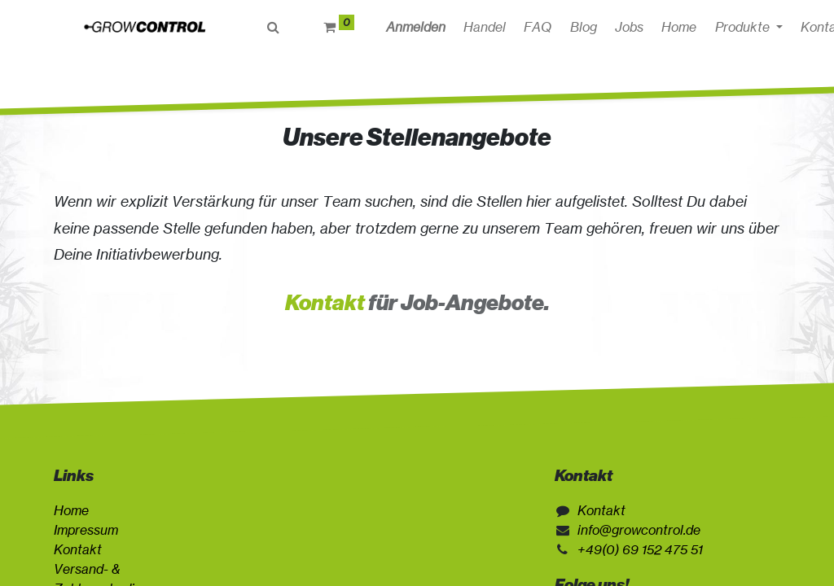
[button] (674, 27)
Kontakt (325, 303)
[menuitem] (491, 27)
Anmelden (422, 27)
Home (71, 510)
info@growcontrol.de (638, 530)
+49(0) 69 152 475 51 (640, 549)
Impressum (86, 530)
